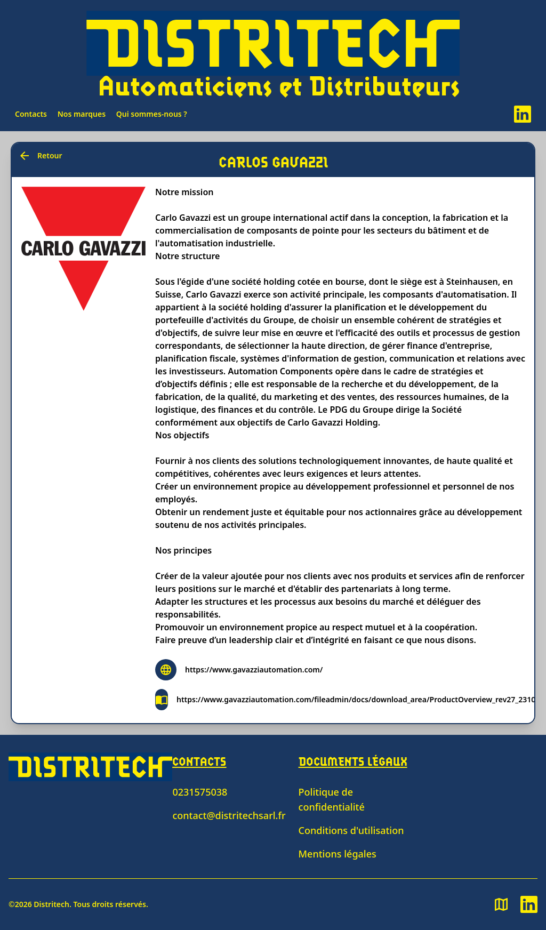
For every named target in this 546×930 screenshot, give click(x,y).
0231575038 (199, 791)
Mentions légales (337, 853)
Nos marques (82, 114)
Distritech (51, 904)
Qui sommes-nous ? (151, 114)
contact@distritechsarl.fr (228, 815)
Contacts (31, 114)
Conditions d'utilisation (351, 830)
